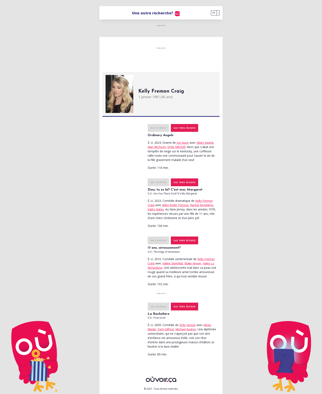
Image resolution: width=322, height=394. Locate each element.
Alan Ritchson (157, 147)
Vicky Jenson (187, 325)
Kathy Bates (156, 209)
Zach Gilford (166, 329)
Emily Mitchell (176, 147)
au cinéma (158, 128)
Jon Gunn (183, 143)
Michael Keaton (185, 329)
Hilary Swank (205, 143)
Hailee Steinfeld (172, 263)
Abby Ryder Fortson (175, 205)
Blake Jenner (192, 263)
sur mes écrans (185, 128)
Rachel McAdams (201, 205)
